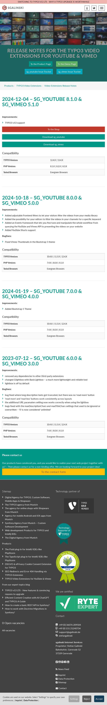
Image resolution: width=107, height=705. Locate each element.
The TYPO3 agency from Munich (21, 504)
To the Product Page (41, 64)
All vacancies (8, 630)
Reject (87, 698)
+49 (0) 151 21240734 (68, 628)
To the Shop (53, 129)
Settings (74, 698)
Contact (61, 688)
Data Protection (31, 700)
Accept (99, 698)
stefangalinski (64, 635)
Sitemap (61, 682)
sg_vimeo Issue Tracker (69, 71)
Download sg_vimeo (54, 144)
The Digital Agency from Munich (21, 537)
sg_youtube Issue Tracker (38, 71)
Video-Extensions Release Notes (60, 85)
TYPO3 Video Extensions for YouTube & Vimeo (28, 578)
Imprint (18, 700)
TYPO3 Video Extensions (28, 85)
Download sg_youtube (53, 136)
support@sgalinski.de (68, 632)
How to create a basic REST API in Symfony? (27, 605)
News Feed (62, 669)
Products (8, 85)
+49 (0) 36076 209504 (68, 624)
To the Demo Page (67, 64)
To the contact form (53, 471)
